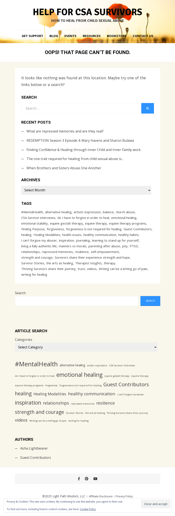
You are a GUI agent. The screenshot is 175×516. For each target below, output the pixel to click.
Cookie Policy (88, 509)
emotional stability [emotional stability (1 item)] (34, 223)
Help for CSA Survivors (87, 12)
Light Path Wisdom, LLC (68, 496)
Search (20, 293)
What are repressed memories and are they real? (65, 131)
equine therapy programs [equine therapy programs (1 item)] (127, 223)
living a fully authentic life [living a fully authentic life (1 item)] (39, 246)
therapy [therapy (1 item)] (109, 263)
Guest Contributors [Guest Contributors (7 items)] (138, 229)
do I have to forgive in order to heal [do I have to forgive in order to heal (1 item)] (83, 218)
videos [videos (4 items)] (92, 269)
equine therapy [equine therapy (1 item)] (96, 223)
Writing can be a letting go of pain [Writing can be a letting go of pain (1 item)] (123, 269)
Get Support (32, 36)
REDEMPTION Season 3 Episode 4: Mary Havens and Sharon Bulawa (80, 140)
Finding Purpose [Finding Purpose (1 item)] (33, 229)
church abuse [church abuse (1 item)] (125, 212)
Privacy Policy (124, 496)
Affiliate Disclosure (101, 496)
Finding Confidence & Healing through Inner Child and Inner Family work (84, 149)
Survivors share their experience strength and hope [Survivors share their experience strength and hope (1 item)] (92, 257)
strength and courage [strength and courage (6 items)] (37, 257)
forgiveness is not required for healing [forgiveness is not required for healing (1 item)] (94, 229)
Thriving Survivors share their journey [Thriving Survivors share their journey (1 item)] (48, 269)
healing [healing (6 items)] (26, 235)
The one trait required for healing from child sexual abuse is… (75, 158)
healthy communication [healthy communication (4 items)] (99, 235)
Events (70, 36)
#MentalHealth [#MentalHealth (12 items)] (32, 212)
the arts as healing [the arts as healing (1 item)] (59, 263)
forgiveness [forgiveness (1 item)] (55, 229)
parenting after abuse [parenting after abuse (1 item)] (104, 246)
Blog (53, 36)
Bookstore (116, 36)
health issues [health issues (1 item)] (71, 235)
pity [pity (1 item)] (125, 246)
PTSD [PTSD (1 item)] (134, 246)
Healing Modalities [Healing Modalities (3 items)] (46, 235)
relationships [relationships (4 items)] (30, 252)
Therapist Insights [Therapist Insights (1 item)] (88, 263)
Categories (23, 339)
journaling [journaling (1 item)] (83, 240)
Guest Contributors (35, 457)
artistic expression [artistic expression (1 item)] (87, 212)
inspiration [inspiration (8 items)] (66, 240)
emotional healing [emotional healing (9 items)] (123, 218)
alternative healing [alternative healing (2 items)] (58, 212)
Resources (92, 36)
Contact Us (143, 36)
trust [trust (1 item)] (81, 269)
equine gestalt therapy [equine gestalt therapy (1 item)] (66, 223)
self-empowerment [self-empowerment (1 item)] (105, 252)
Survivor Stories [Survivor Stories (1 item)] (32, 263)
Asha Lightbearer (34, 448)
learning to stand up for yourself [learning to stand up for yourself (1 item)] (115, 240)
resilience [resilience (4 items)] (82, 252)
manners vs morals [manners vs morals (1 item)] (72, 246)
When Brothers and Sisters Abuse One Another (64, 168)
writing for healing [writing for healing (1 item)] (34, 274)
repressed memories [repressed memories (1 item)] (57, 252)
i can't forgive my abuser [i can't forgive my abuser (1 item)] (39, 240)
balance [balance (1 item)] (108, 212)
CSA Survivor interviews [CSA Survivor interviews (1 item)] (38, 218)
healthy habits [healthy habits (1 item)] (128, 235)
